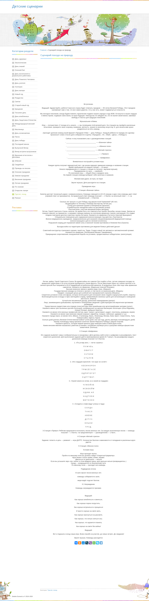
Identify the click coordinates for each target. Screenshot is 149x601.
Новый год (19, 94)
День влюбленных (22, 116)
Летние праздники (22, 183)
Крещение (19, 109)
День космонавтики (22, 133)
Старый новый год (22, 105)
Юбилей (18, 161)
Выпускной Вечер (21, 148)
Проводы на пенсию (22, 168)
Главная (43, 50)
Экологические (20, 63)
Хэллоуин (18, 87)
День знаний (20, 66)
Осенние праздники (22, 172)
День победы (20, 140)
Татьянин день (20, 113)
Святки (17, 102)
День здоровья (20, 59)
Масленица (19, 129)
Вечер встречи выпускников (25, 152)
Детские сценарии (27, 6)
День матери (20, 90)
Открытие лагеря (21, 190)
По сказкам (19, 187)
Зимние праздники (22, 176)
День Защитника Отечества (25, 120)
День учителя (20, 83)
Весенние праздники (23, 179)
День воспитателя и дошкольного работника (21, 75)
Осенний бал (20, 70)
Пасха (17, 137)
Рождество (19, 98)
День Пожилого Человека (25, 79)
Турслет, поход (20, 194)
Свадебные (19, 165)
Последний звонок (22, 144)
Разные (18, 198)
